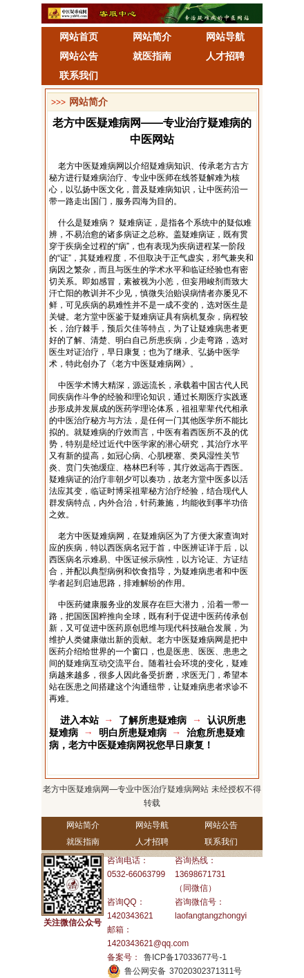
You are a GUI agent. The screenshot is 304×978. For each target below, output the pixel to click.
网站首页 (78, 36)
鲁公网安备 (145, 971)
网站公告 (78, 56)
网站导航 (225, 36)
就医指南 (152, 56)
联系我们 (78, 75)
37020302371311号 (205, 971)
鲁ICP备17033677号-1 (185, 957)
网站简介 (152, 36)
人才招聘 (225, 56)
